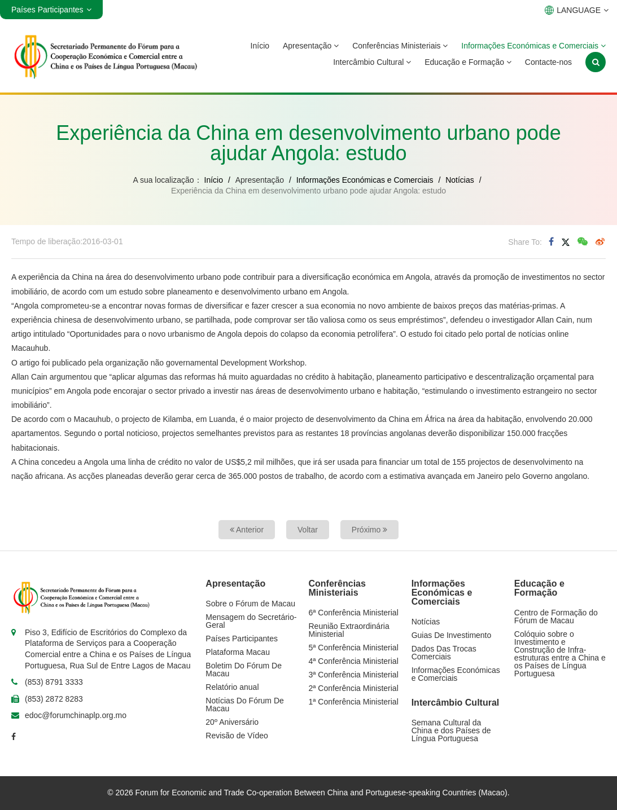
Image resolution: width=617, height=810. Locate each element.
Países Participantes (241, 638)
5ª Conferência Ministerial (354, 647)
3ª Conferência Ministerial (354, 674)
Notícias (459, 179)
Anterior (247, 529)
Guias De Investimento (452, 635)
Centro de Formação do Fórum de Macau (556, 616)
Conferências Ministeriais (400, 45)
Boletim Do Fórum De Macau (243, 669)
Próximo (369, 529)
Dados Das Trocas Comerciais (444, 652)
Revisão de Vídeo (236, 735)
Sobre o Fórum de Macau (250, 603)
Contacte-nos (548, 62)
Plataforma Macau (237, 652)
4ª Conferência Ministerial (354, 661)
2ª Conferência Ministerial (354, 688)
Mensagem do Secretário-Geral (250, 621)
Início (260, 45)
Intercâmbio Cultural (372, 62)
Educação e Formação (468, 62)
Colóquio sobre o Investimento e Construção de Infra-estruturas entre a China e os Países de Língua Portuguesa (560, 653)
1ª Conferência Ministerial (354, 701)
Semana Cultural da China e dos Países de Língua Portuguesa (451, 730)
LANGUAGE (577, 10)
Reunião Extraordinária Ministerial (349, 630)
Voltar (307, 529)
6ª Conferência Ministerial (354, 612)
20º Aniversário (232, 722)
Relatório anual (232, 687)
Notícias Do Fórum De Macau (244, 704)
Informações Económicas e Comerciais (533, 45)
